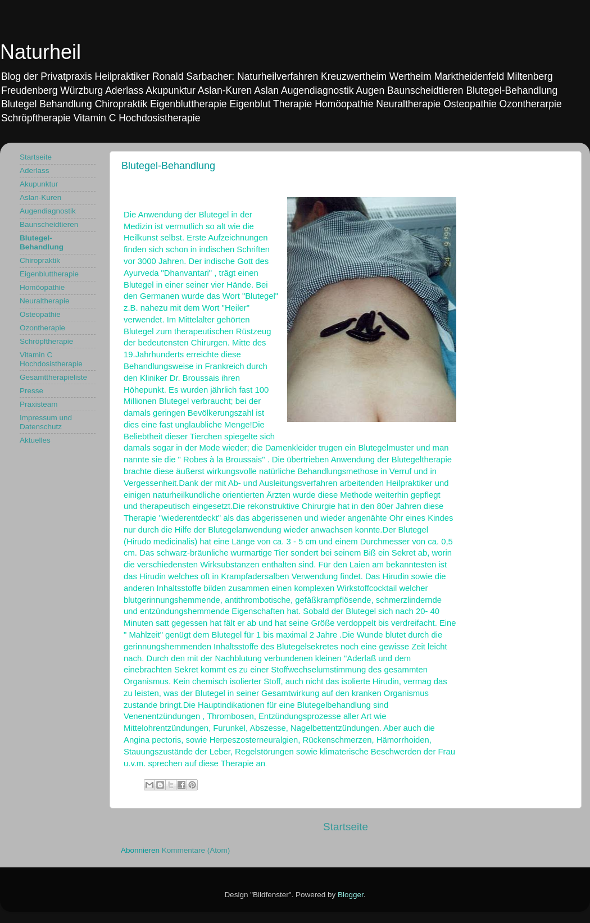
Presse (31, 391)
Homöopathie (42, 287)
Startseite (345, 827)
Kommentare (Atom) (196, 850)
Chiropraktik (40, 260)
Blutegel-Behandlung (41, 242)
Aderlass (34, 170)
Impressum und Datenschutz (46, 422)
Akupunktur (39, 184)
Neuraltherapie (45, 301)
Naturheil (40, 51)
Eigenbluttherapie (49, 274)
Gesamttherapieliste (53, 377)
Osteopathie (40, 314)
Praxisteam (39, 404)
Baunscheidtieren (49, 224)
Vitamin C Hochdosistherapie (51, 359)
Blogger (351, 894)
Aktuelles (35, 440)
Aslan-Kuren (40, 197)
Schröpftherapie (46, 341)
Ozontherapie (42, 328)
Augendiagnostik (48, 211)
